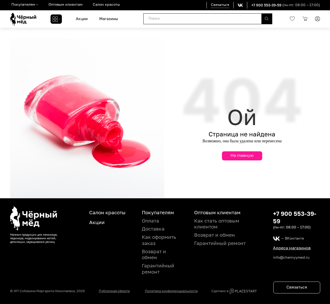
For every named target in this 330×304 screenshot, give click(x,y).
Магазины (108, 19)
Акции (82, 19)
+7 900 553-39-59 (266, 5)
